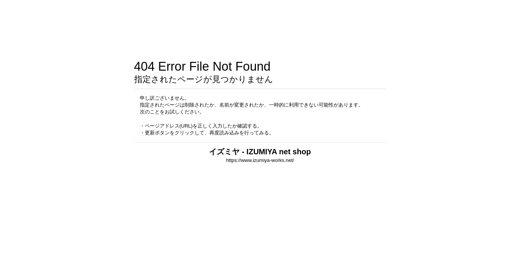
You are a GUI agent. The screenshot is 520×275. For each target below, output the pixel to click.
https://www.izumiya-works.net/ (260, 160)
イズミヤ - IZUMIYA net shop (260, 151)
